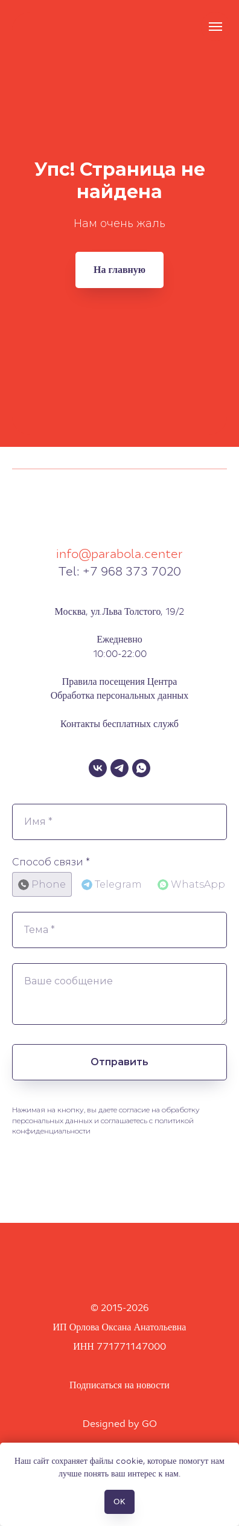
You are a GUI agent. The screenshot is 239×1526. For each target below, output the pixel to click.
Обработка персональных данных (120, 695)
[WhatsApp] (141, 768)
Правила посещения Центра (119, 681)
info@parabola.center (119, 554)
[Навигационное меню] (215, 26)
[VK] (98, 768)
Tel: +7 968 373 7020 (119, 571)
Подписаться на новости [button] (119, 1385)
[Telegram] (119, 768)
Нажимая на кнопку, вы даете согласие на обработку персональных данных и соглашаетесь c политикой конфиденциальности (106, 1120)
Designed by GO (120, 1423)
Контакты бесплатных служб (119, 723)
